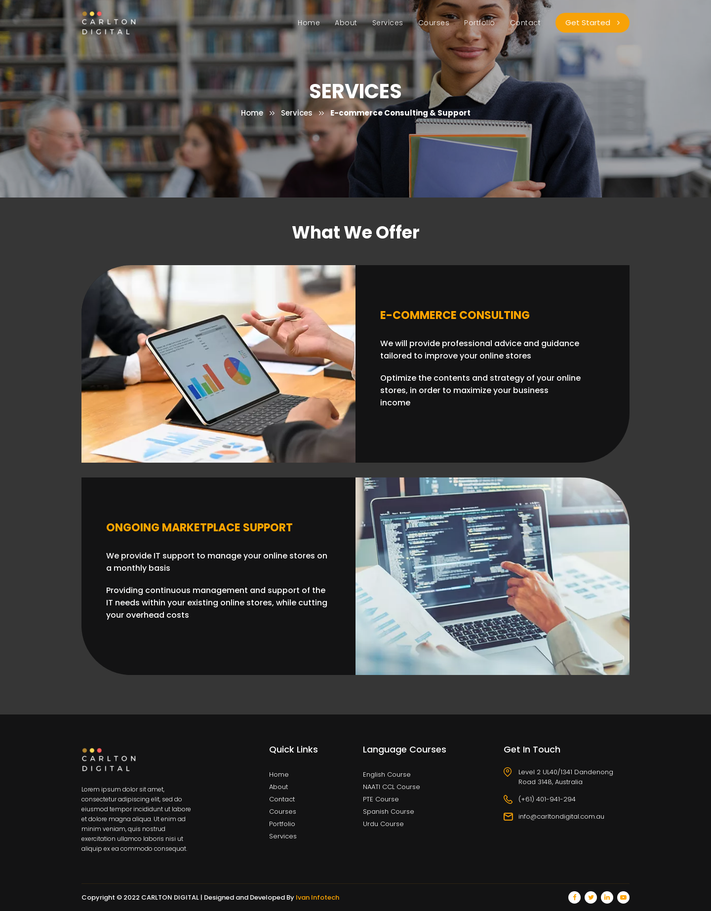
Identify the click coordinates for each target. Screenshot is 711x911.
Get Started (592, 22)
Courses (434, 23)
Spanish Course (388, 811)
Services (387, 23)
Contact (525, 23)
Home (309, 23)
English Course (387, 774)
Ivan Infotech (317, 897)
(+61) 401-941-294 (547, 799)
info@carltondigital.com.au (561, 817)
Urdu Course (383, 824)
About (346, 23)
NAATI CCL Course (391, 787)
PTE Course (381, 799)
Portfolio (479, 23)
